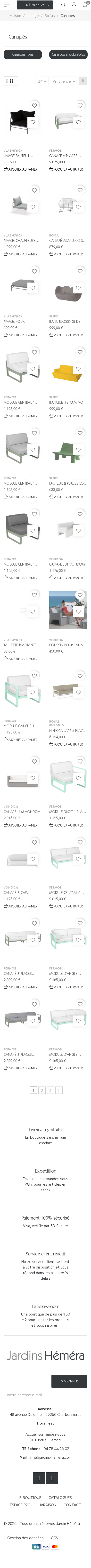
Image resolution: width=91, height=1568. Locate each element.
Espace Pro (20, 1504)
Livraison (47, 1504)
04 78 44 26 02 (56, 1448)
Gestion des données (25, 1537)
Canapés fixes (22, 54)
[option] (23, 54)
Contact (72, 1504)
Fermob (55, 150)
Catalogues (60, 1497)
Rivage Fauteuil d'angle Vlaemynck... (22, 156)
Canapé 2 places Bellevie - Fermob (64, 156)
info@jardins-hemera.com (51, 1457)
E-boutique (30, 1497)
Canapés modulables (68, 54)
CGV (54, 1537)
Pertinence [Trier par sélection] (62, 81)
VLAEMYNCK (13, 150)
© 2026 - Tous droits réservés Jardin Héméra (42, 1523)
